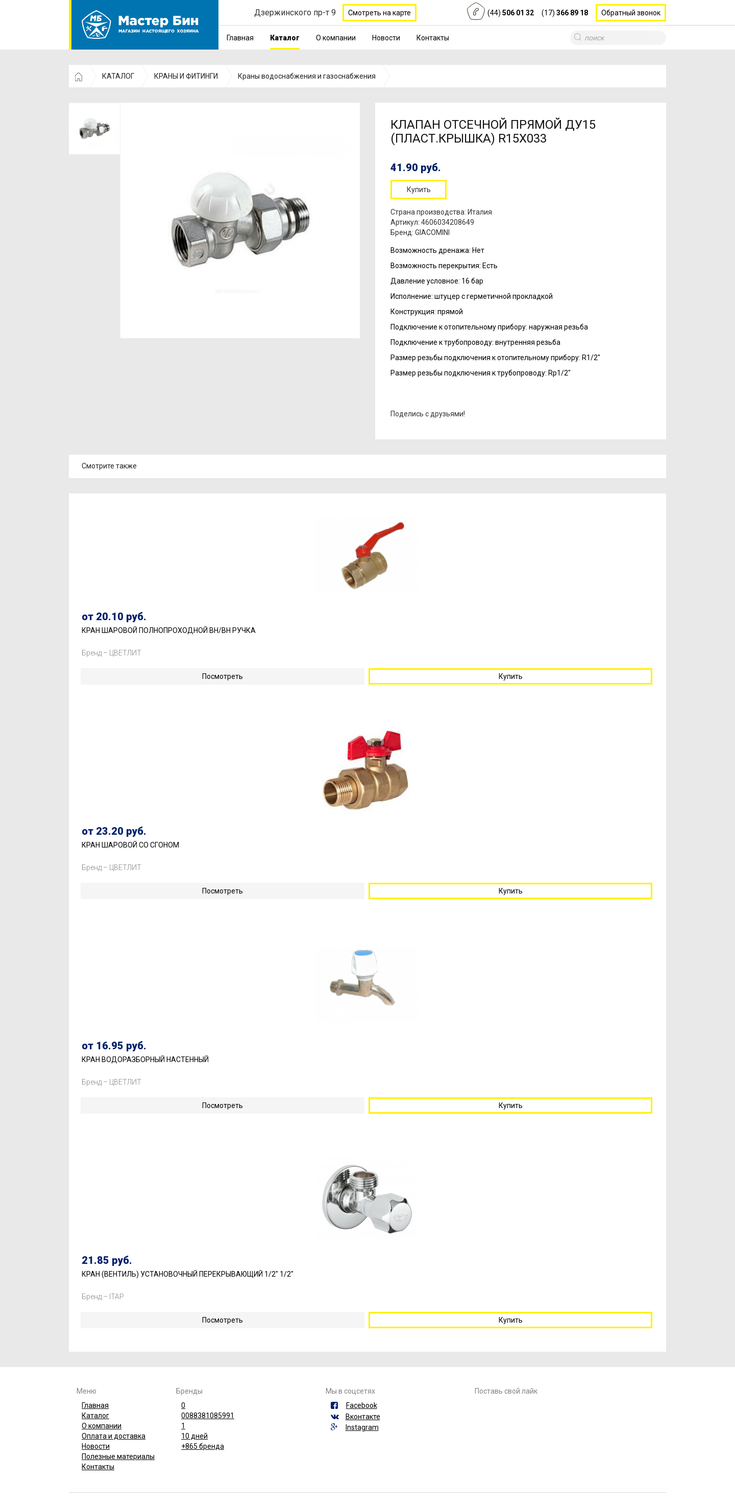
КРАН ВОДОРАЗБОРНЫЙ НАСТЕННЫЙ (145, 1060)
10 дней (194, 1436)
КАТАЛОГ (118, 76)
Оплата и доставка (113, 1436)
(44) (510, 13)
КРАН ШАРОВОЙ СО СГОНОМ (130, 845)
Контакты (432, 38)
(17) (565, 13)
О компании (336, 38)
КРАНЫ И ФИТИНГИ (186, 76)
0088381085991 (207, 1416)
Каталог (285, 38)
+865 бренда (202, 1446)
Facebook (361, 1405)
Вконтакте (363, 1417)
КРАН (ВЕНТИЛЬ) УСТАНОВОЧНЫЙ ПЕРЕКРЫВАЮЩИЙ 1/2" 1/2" (187, 1274)
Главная (240, 38)
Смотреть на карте (379, 13)
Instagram (362, 1427)
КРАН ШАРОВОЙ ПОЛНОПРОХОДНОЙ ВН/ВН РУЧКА (169, 630)
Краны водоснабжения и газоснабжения (307, 76)
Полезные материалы (118, 1456)
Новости (386, 38)
